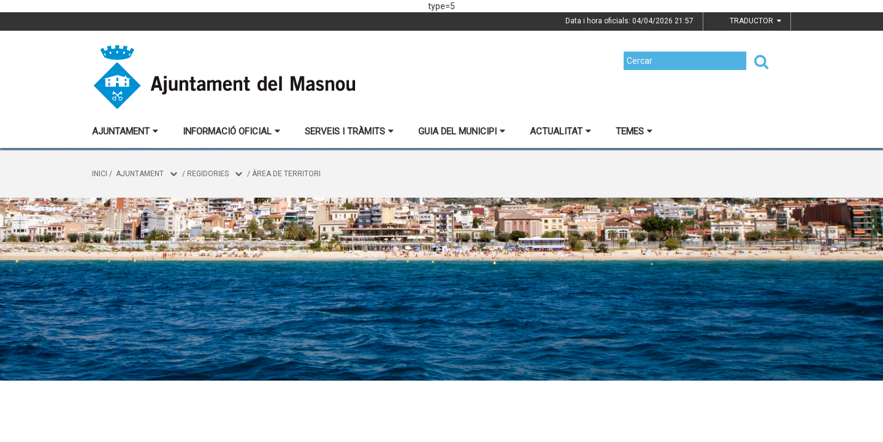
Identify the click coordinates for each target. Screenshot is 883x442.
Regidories (208, 173)
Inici (99, 173)
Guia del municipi (461, 131)
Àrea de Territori (286, 173)
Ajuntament (125, 131)
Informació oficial (231, 131)
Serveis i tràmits (349, 131)
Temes (634, 131)
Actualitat (560, 131)
